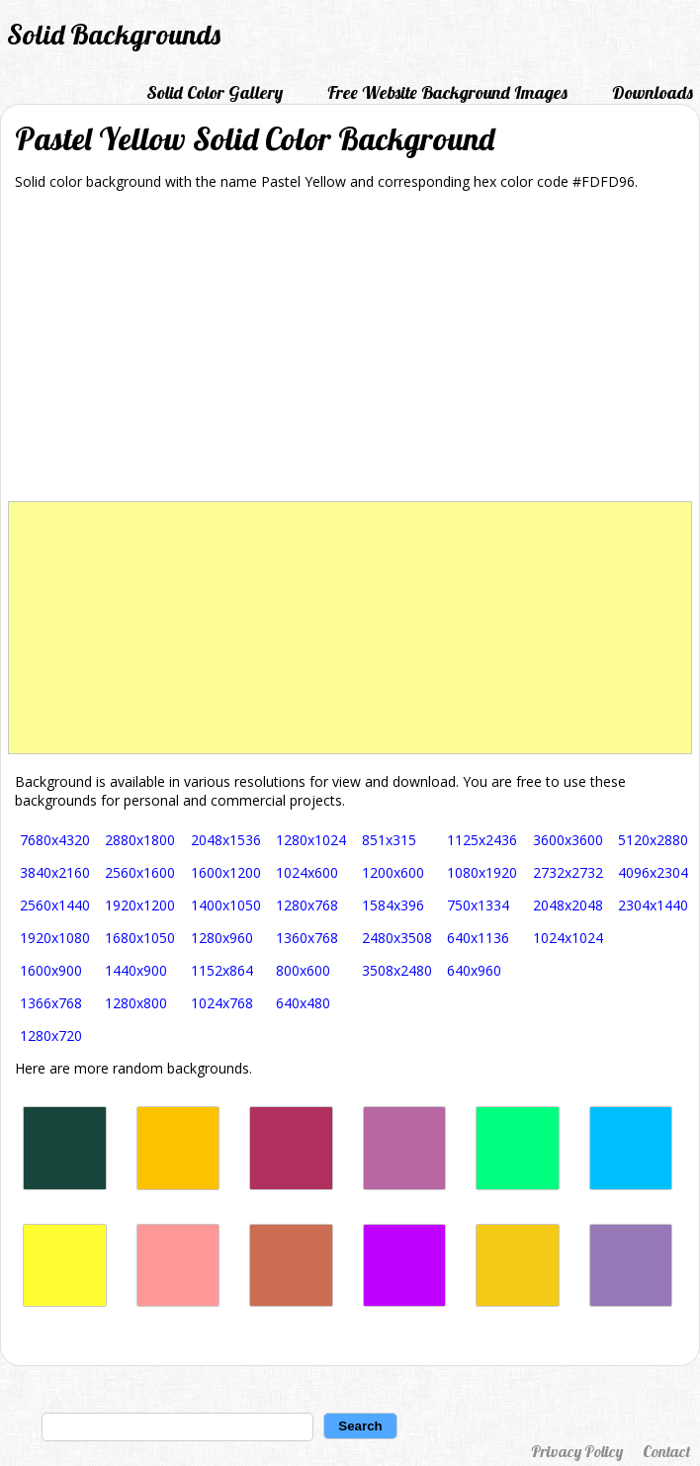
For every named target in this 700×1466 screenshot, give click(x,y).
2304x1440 (653, 905)
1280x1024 (311, 839)
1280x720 (51, 1035)
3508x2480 (397, 970)
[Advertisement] (350, 353)
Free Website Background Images (447, 92)
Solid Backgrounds (113, 34)
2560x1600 (140, 872)
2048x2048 (568, 905)
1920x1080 (55, 937)
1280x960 (222, 937)
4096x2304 (653, 872)
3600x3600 (568, 839)
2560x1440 (55, 905)
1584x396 (393, 905)
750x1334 (478, 905)
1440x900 (136, 970)
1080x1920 (482, 872)
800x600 (303, 970)
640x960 (474, 970)
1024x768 (222, 1002)
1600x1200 (226, 872)
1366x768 (51, 1002)
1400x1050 (226, 905)
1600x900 (51, 970)
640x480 (303, 1002)
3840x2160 (55, 872)
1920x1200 (140, 905)
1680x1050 (140, 937)
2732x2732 (568, 872)
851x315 (389, 839)
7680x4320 (55, 839)
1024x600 (307, 872)
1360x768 (307, 937)
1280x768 (307, 905)
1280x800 (136, 1002)
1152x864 (222, 970)
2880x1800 (140, 839)
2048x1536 (226, 839)
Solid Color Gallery (214, 92)
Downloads (652, 92)
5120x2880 (653, 839)
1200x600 (393, 872)
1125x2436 (482, 839)
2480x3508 (397, 937)
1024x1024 (568, 937)
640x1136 (478, 937)
